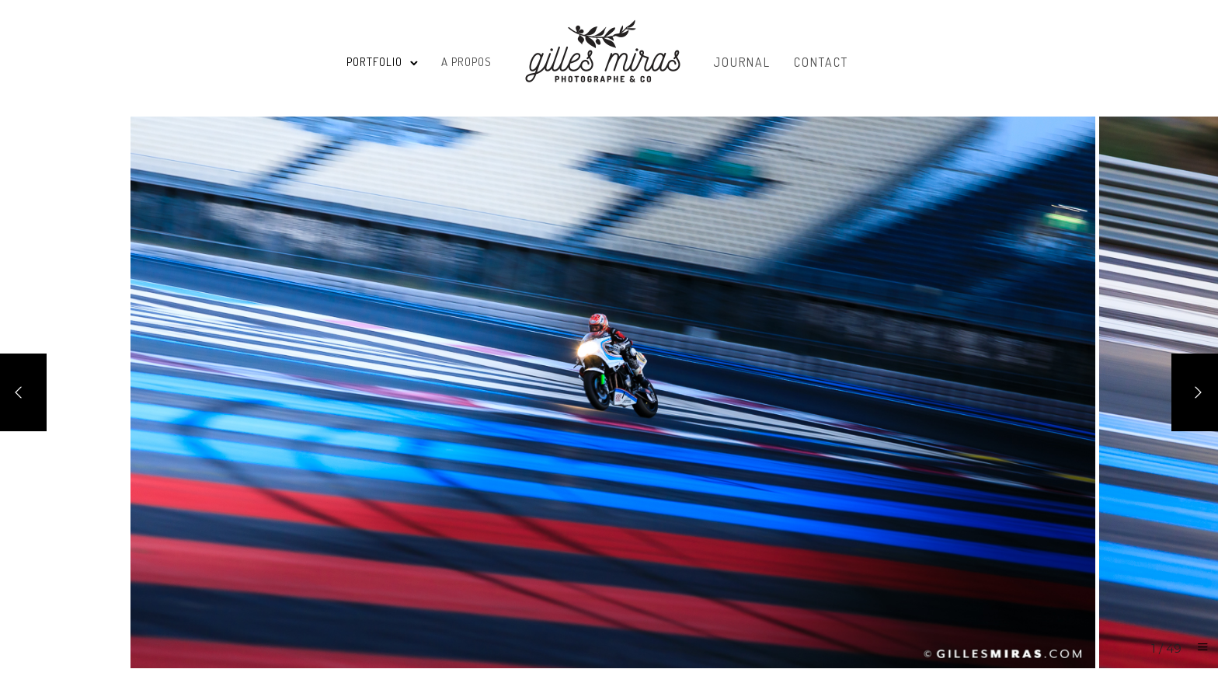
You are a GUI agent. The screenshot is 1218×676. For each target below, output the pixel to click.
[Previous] (23, 392)
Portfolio (374, 61)
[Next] (1194, 392)
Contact (821, 62)
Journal (742, 62)
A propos (466, 61)
